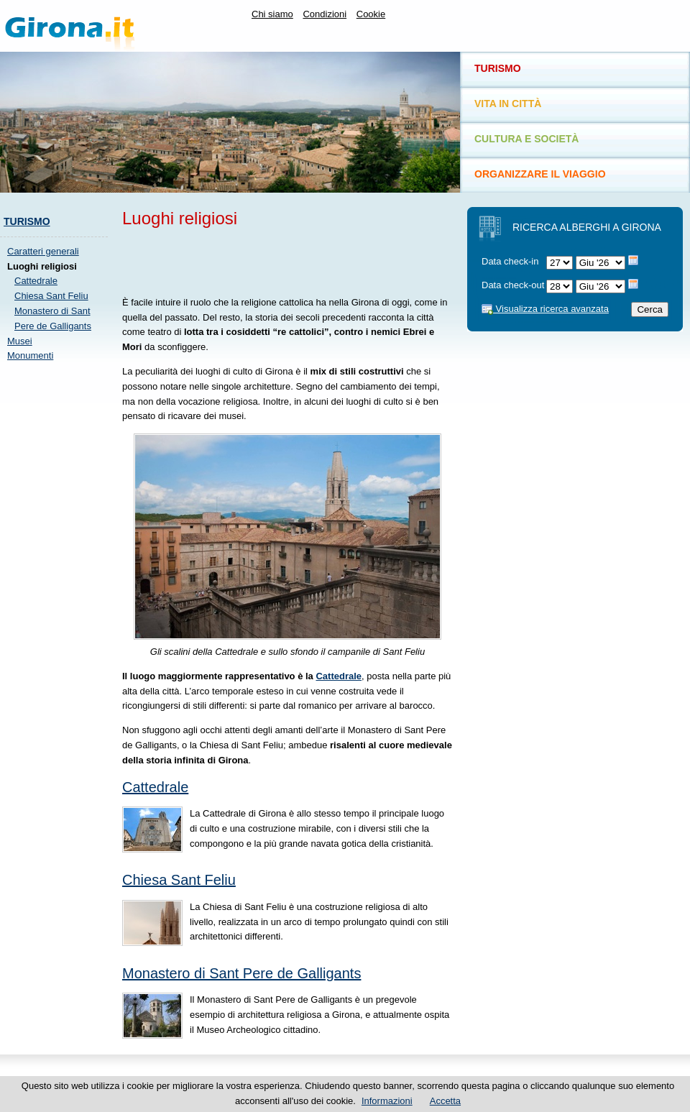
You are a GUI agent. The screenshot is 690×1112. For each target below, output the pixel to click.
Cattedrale (36, 280)
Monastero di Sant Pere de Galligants (241, 973)
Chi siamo (272, 14)
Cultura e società (526, 138)
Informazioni (387, 1100)
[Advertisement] (57, 588)
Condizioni (324, 14)
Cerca (650, 309)
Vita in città (507, 103)
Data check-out (513, 285)
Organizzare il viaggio (540, 174)
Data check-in (510, 261)
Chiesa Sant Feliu (51, 295)
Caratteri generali (43, 251)
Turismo (27, 221)
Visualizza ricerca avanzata (545, 308)
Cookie (370, 14)
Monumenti (30, 355)
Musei (19, 341)
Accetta (445, 1100)
